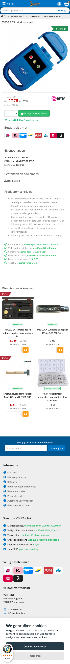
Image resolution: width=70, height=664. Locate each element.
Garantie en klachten (16, 505)
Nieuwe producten (15, 477)
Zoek (62, 10)
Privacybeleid (12, 495)
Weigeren (35, 655)
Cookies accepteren (35, 646)
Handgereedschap (14, 16)
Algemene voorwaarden (18, 500)
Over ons (10, 472)
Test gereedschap (33, 16)
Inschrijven (57, 448)
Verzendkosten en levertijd (19, 486)
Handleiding (12, 180)
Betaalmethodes (14, 491)
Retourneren (12, 481)
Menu (8, 3)
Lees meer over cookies (33, 637)
